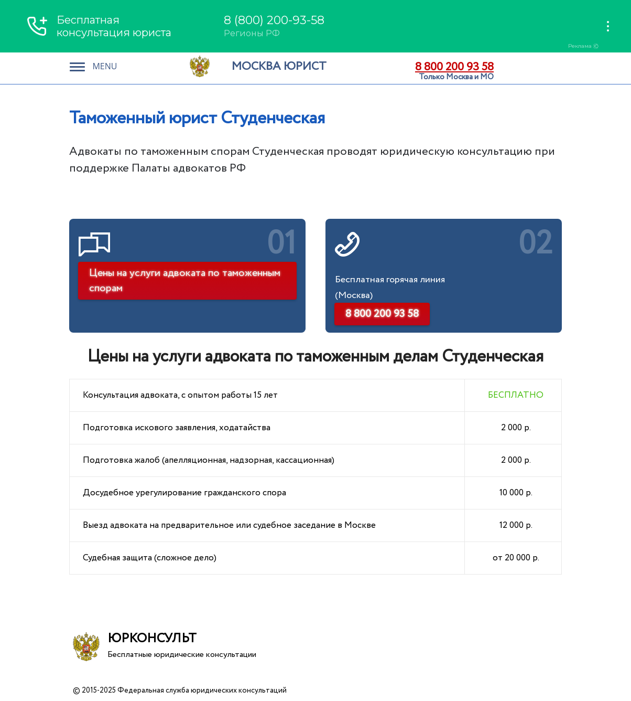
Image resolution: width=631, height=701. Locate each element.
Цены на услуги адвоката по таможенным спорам (184, 280)
